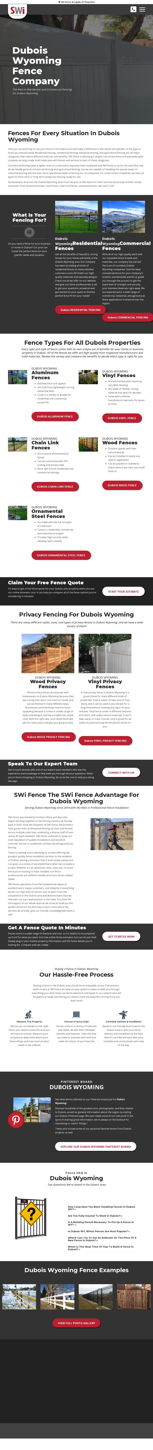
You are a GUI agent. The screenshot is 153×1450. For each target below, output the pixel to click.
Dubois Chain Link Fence (55, 490)
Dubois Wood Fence (122, 488)
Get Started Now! (121, 943)
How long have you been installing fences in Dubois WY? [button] (101, 1216)
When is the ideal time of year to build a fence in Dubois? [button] (101, 1256)
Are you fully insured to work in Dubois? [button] (95, 1223)
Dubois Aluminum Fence (55, 418)
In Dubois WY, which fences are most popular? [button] (99, 1239)
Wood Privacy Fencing (49, 743)
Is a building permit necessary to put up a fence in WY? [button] (101, 1231)
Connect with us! (121, 779)
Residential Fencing (81, 310)
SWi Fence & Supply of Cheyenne (76, 2)
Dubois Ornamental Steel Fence (61, 560)
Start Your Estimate (123, 597)
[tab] (103, 1216)
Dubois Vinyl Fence (122, 420)
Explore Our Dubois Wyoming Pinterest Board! (96, 1154)
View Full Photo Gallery (76, 1331)
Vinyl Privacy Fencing (106, 746)
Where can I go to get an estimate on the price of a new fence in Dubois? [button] (102, 1247)
